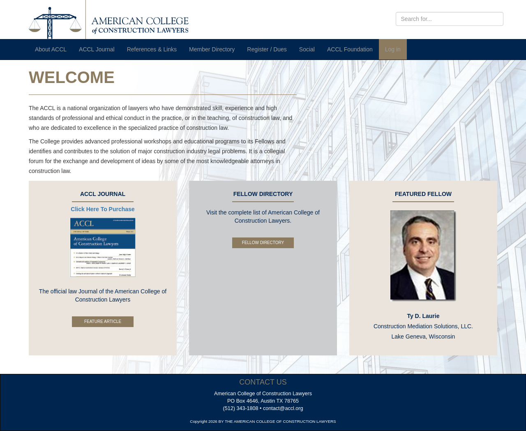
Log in (393, 49)
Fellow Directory (263, 242)
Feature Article (102, 321)
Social (307, 49)
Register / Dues (266, 49)
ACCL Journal (97, 49)
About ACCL (51, 49)
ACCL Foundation (350, 49)
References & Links (152, 49)
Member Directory (212, 49)
